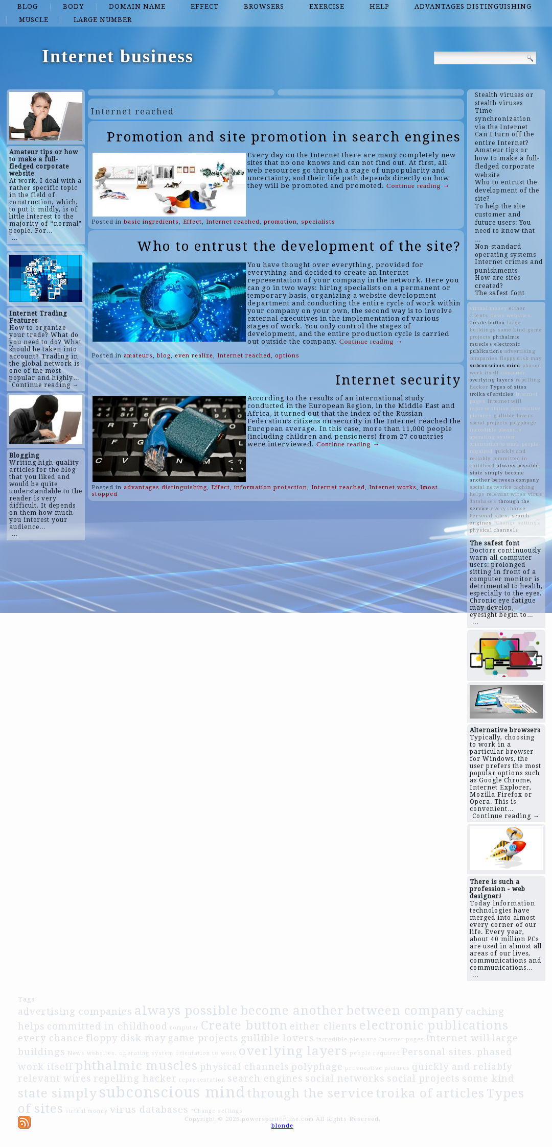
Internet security (398, 380)
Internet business (118, 56)
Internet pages (401, 1039)
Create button (487, 322)
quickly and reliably (462, 1066)
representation (489, 408)
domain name (137, 6)
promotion (280, 222)
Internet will (505, 401)
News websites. (511, 315)
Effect (205, 6)
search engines (265, 1078)
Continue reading (418, 185)
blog (27, 6)
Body (73, 6)
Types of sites (508, 387)
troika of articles (492, 394)
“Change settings (517, 522)
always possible (518, 465)
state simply (486, 472)
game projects (203, 1038)
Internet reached (233, 222)
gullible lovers (513, 415)
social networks (491, 487)
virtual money (488, 308)
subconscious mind (495, 365)
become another (292, 1010)
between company (515, 480)
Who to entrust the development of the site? (299, 246)
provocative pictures (377, 1068)
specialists (318, 222)
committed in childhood (107, 1026)
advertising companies (75, 1011)
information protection (270, 487)
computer (513, 372)
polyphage (523, 422)
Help (379, 6)
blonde (282, 1125)
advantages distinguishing (473, 6)
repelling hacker (135, 1078)
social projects (489, 422)
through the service (310, 1093)
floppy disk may (521, 358)
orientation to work (495, 444)
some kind (511, 329)
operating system (493, 437)
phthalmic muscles (136, 1065)
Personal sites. (490, 515)
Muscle (34, 19)
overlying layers (492, 380)
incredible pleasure (496, 430)
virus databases (149, 1109)
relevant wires (506, 494)
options (287, 355)
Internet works (393, 487)
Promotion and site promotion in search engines (284, 137)
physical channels (494, 530)
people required (375, 1053)
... (15, 238)
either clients (323, 1026)
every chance (508, 508)
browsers (264, 6)
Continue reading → (45, 385)
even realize (194, 355)
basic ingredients (151, 222)
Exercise (326, 6)
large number (103, 19)
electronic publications (434, 1025)
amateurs (138, 355)
